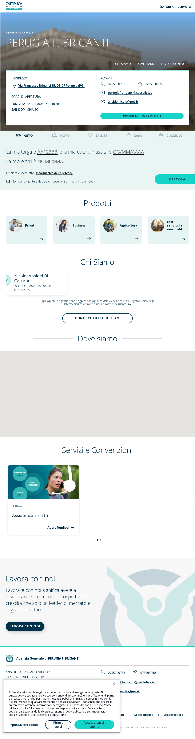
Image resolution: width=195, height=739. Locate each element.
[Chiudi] (114, 683)
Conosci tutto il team (97, 319)
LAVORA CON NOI (173, 64)
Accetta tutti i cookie (94, 725)
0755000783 (116, 84)
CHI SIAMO (123, 64)
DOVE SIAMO (146, 64)
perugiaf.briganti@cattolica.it (130, 92)
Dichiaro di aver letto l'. (39, 173)
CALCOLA (162, 179)
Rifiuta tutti (58, 725)
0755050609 (153, 84)
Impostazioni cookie (24, 725)
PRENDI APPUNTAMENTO (142, 116)
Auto (24, 135)
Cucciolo (170, 135)
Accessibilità (143, 717)
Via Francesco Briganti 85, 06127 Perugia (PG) (51, 85)
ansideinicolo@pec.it (123, 101)
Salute (97, 135)
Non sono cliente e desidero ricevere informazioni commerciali (53, 181)
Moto (61, 135)
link (129, 304)
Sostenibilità (173, 717)
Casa (134, 135)
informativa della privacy (54, 173)
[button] (97, 541)
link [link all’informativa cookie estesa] (63, 715)
